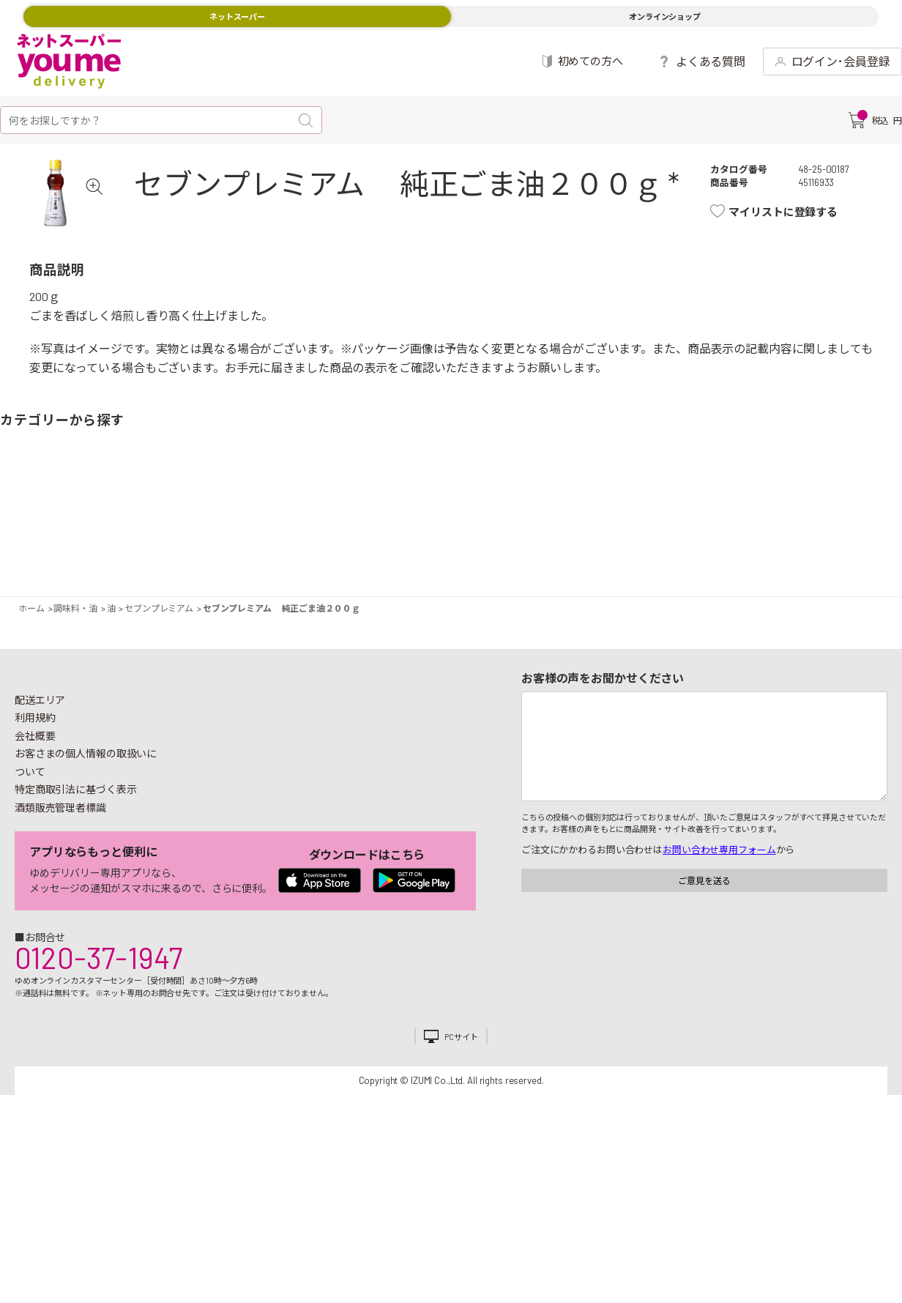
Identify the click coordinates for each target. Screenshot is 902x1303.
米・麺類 (341, 547)
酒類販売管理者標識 (60, 852)
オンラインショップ (665, 16)
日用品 (743, 547)
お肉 (123, 547)
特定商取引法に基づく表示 (75, 834)
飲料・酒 (609, 547)
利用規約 (35, 762)
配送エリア (40, 744)
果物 (74, 547)
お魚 (158, 547)
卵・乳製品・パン (257, 547)
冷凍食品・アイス (292, 547)
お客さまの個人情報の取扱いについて (86, 807)
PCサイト (460, 1081)
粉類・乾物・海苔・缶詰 (560, 547)
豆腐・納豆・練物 (426, 547)
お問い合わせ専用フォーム (719, 894)
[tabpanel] (77, 215)
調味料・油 (525, 547)
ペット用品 (877, 547)
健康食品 (658, 547)
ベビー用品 (828, 547)
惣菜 (207, 547)
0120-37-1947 (98, 1002)
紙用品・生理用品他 (792, 547)
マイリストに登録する (798, 211)
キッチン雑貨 (694, 547)
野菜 (24, 547)
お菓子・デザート (391, 547)
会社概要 (35, 780)
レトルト (475, 547)
